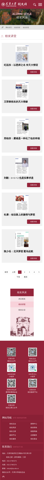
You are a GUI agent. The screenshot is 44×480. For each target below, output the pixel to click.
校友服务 (12, 439)
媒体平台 (12, 435)
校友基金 (34, 439)
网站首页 (9, 27)
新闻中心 (34, 424)
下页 (18, 277)
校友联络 (34, 427)
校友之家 (12, 431)
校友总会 (12, 424)
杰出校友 (21, 299)
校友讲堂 (26, 27)
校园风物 (34, 431)
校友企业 (21, 310)
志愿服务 (34, 435)
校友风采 (17, 27)
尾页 (25, 277)
